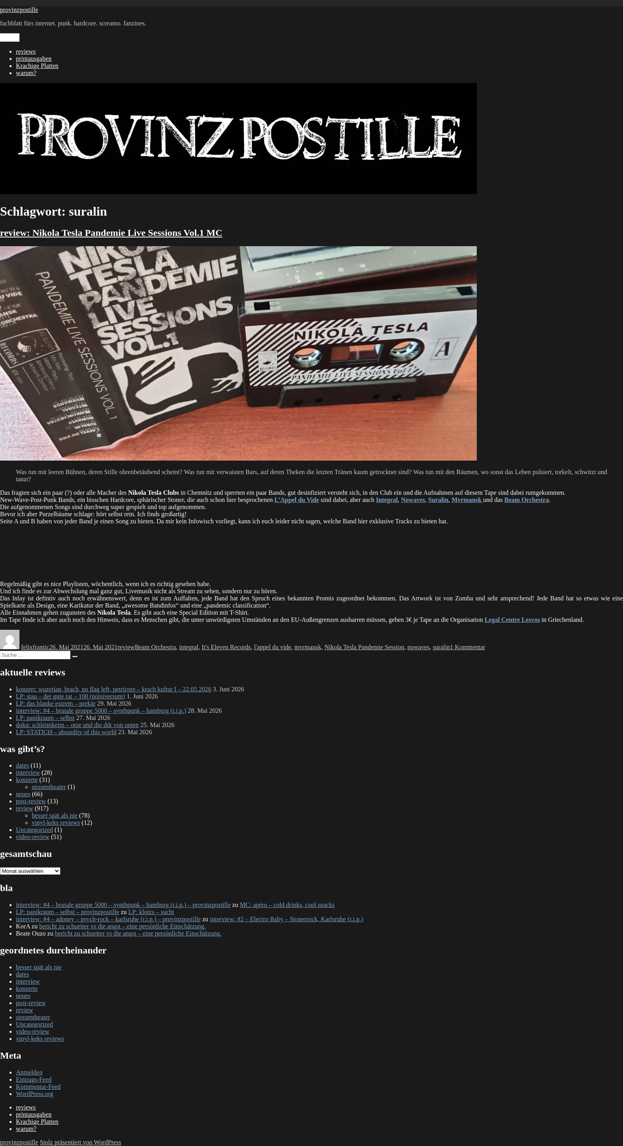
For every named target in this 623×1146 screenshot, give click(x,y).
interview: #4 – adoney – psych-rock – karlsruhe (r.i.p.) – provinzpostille (108, 919)
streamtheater (49, 786)
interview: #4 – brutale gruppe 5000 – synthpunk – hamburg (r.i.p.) (101, 710)
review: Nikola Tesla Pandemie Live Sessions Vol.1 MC (111, 233)
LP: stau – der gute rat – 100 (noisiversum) (70, 696)
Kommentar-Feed (38, 1086)
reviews (26, 51)
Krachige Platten (37, 65)
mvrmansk (307, 647)
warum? (26, 72)
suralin (441, 647)
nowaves (418, 647)
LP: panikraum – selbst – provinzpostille (67, 912)
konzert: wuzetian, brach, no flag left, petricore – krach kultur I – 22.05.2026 (113, 689)
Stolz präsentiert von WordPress (80, 1142)
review (126, 647)
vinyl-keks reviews (56, 822)
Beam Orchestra (155, 647)
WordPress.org (34, 1093)
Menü (9, 38)
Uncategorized (34, 829)
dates (22, 765)
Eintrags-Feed (34, 1079)
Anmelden (29, 1072)
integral (189, 647)
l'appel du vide (272, 647)
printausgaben (34, 58)
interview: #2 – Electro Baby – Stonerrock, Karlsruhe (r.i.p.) (286, 919)
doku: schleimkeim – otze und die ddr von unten (77, 725)
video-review (32, 836)
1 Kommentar (467, 647)
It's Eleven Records (226, 647)
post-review (31, 801)
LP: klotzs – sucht (151, 912)
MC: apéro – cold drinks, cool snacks (287, 904)
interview (28, 772)
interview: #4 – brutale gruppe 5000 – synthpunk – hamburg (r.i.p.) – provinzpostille (123, 904)
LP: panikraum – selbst (45, 717)
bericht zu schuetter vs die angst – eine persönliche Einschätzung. (122, 926)
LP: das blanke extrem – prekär (55, 703)
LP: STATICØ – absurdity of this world (66, 732)
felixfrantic (35, 647)
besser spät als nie (54, 815)
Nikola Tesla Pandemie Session (364, 647)
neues (23, 794)
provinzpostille (19, 9)
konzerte (27, 779)
